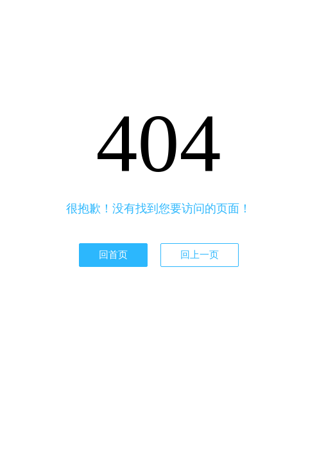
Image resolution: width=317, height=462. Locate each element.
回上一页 (199, 255)
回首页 (113, 255)
